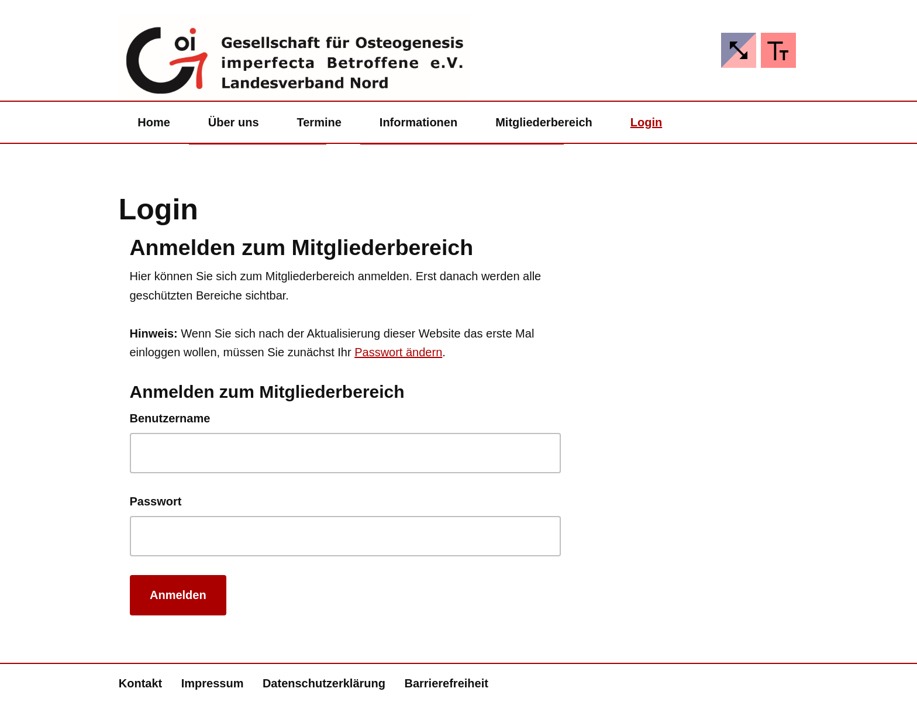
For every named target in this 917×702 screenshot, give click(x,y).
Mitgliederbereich (543, 122)
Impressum (212, 683)
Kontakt (140, 683)
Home (153, 122)
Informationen (418, 122)
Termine (319, 122)
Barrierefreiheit (446, 683)
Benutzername (170, 418)
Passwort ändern (398, 352)
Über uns (233, 122)
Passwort (156, 501)
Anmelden (178, 595)
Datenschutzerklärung (324, 683)
